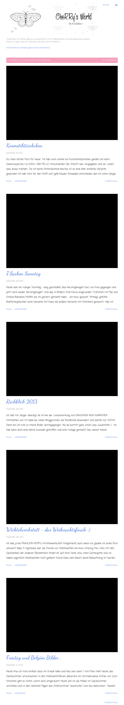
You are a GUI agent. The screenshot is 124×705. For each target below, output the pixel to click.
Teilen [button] (9, 181)
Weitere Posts (111, 702)
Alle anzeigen (109, 60)
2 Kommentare (20, 565)
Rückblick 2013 (21, 401)
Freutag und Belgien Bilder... (34, 657)
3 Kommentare (20, 437)
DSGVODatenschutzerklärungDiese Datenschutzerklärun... (28, 48)
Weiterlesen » (111, 181)
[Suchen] (106, 5)
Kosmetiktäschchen (24, 145)
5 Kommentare (20, 181)
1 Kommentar (19, 693)
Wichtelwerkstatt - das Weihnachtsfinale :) (48, 529)
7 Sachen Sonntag (23, 273)
